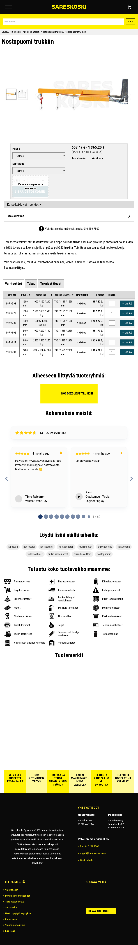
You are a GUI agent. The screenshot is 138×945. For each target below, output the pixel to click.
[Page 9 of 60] (89, 516)
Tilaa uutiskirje (100, 911)
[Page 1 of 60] (46, 516)
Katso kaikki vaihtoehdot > (24, 204)
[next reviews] (131, 479)
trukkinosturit (105, 546)
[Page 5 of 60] (67, 516)
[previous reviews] (6, 479)
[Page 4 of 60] (62, 516)
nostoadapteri (66, 546)
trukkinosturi (85, 546)
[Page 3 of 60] (56, 516)
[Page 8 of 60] (83, 516)
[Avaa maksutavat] (69, 216)
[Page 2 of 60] (51, 516)
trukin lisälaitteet (82, 554)
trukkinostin (124, 546)
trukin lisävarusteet (58, 554)
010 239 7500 (91, 228)
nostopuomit (104, 554)
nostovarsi (29, 546)
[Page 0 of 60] (40, 516)
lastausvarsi (46, 546)
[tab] (13, 283)
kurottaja (13, 546)
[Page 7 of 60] (78, 516)
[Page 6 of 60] (72, 516)
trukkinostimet (35, 554)
